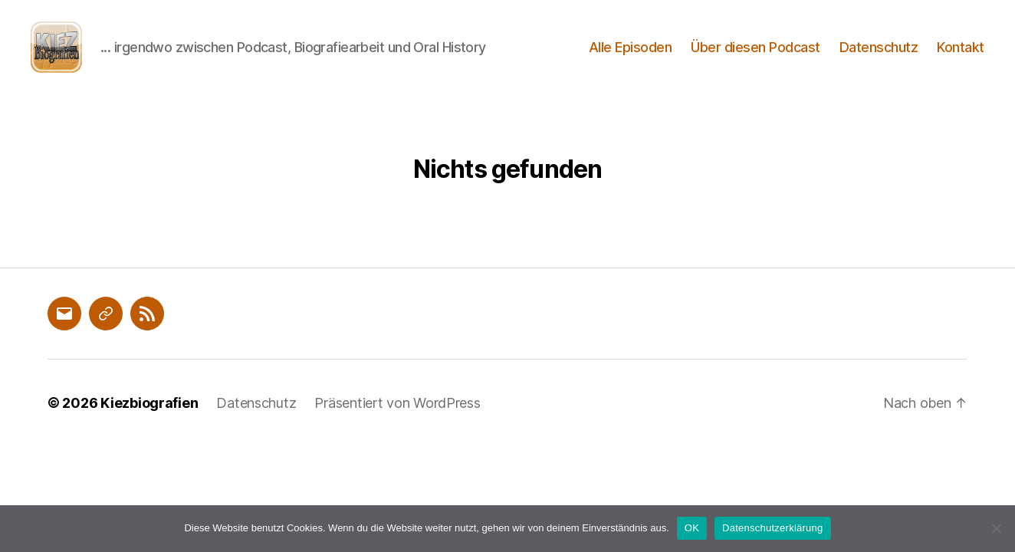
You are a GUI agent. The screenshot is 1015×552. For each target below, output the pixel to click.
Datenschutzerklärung (772, 528)
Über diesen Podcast (755, 56)
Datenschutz (878, 56)
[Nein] (996, 528)
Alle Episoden (630, 56)
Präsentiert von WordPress (397, 420)
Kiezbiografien (149, 420)
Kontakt (960, 56)
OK (692, 528)
